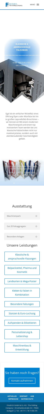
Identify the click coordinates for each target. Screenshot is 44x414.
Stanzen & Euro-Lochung (22, 313)
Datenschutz (27, 399)
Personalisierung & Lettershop (22, 334)
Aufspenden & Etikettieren (22, 322)
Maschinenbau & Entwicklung (22, 347)
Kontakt (23, 396)
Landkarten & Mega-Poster (22, 281)
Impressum (13, 399)
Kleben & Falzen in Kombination (22, 292)
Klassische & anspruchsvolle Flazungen (22, 256)
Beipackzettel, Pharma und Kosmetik (22, 270)
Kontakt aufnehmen (22, 380)
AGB (32, 396)
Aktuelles (12, 396)
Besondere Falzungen (22, 304)
